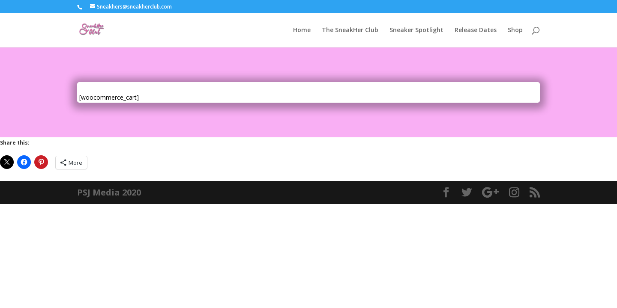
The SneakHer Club (350, 30)
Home (302, 30)
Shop (515, 30)
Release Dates (476, 30)
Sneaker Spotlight (416, 30)
